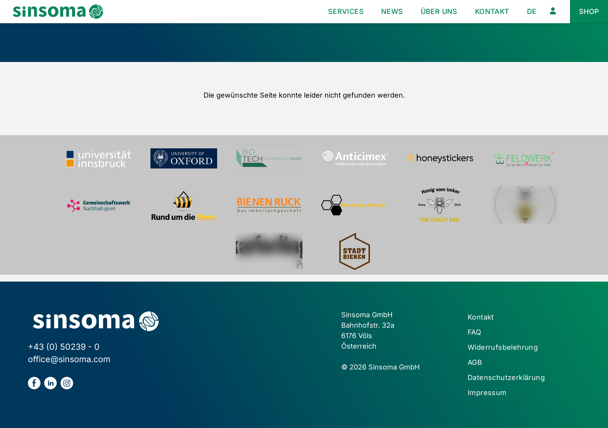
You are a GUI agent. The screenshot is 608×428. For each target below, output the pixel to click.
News (392, 11)
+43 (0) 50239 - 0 (64, 347)
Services (346, 11)
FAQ (474, 332)
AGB (475, 362)
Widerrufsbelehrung (503, 347)
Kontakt (492, 11)
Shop (589, 11)
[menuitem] (532, 11)
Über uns (439, 11)
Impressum (487, 392)
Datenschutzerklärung (506, 377)
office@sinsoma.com (69, 359)
